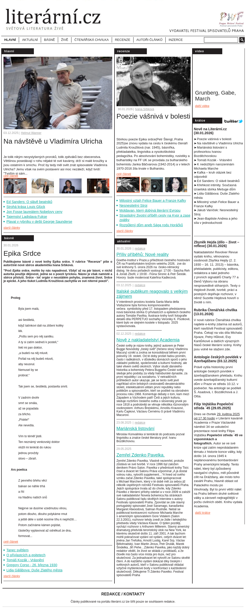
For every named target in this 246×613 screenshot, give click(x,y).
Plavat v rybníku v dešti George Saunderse (39, 222)
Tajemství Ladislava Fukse (26, 217)
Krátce (200, 120)
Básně (9, 238)
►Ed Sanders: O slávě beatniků (217, 181)
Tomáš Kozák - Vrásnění (25, 560)
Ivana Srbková (144, 109)
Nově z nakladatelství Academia (147, 339)
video (199, 51)
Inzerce (176, 40)
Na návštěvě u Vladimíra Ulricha (52, 141)
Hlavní (10, 40)
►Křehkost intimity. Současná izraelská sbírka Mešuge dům (215, 187)
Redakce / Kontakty (123, 594)
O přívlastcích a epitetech (25, 555)
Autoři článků (149, 40)
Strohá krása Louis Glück (25, 207)
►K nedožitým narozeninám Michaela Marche (214, 166)
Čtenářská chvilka (91, 40)
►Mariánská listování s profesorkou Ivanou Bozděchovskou (210, 152)
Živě (64, 40)
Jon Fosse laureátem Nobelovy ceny (34, 212)
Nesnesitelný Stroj (133, 205)
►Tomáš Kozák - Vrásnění (213, 160)
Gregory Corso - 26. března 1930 (31, 565)
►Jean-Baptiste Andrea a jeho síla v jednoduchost (215, 221)
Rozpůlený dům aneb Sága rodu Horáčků (151, 225)
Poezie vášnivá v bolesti (153, 116)
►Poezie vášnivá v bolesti (212, 139)
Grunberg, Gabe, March (215, 96)
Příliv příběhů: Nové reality (142, 254)
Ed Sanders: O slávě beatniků (29, 202)
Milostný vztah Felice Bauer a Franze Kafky (152, 201)
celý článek (10, 176)
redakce (140, 248)
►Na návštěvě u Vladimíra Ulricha (218, 143)
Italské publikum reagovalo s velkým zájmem (152, 294)
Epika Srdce (22, 253)
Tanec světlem (17, 550)
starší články (11, 228)
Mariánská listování (135, 428)
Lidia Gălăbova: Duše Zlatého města (34, 570)
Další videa (202, 106)
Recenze (122, 40)
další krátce (202, 512)
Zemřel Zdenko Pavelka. (140, 455)
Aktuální (123, 241)
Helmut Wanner (31, 133)
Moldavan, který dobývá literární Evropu (149, 210)
